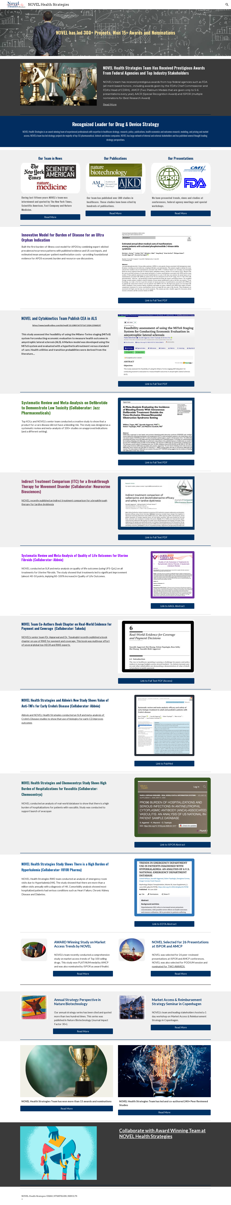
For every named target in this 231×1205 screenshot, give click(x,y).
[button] (227, 5)
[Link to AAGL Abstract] (172, 606)
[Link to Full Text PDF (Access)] (156, 681)
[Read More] (50, 217)
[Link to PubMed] (164, 763)
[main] (115, 32)
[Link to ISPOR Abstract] (172, 845)
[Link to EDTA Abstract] (164, 924)
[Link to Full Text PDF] (156, 300)
